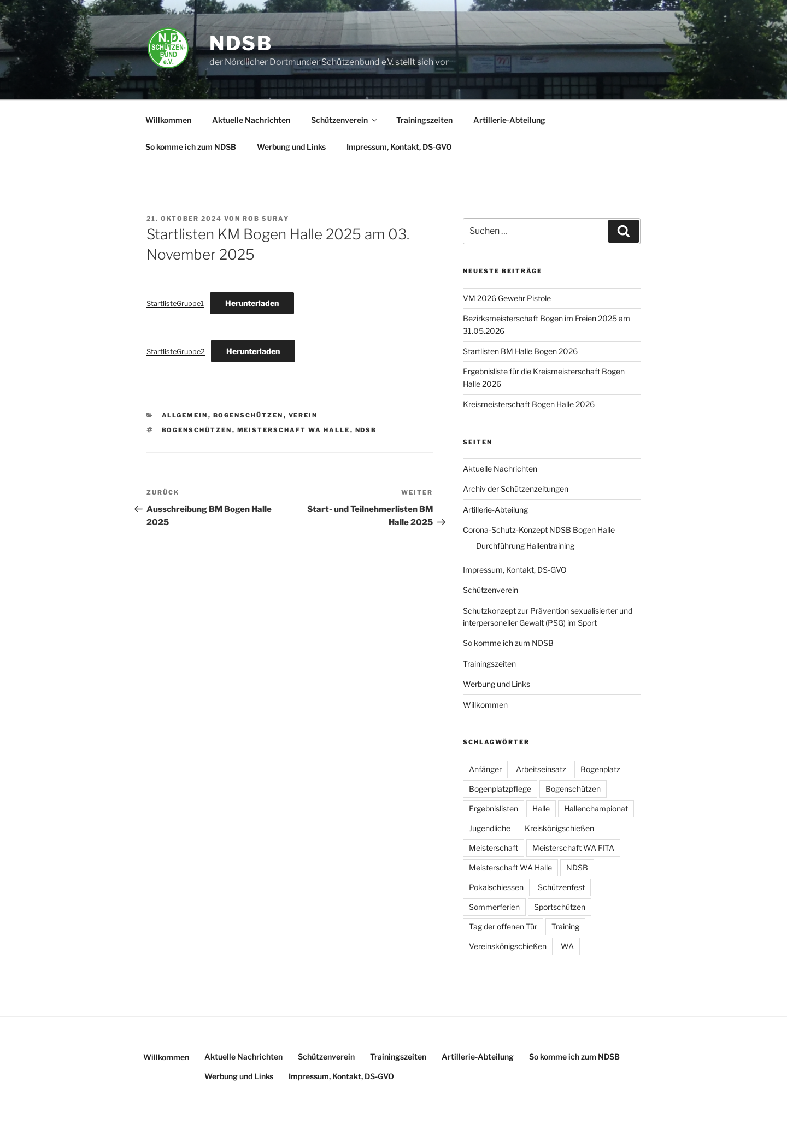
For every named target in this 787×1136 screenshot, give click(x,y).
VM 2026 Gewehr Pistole (507, 298)
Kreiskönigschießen (559, 828)
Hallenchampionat (596, 808)
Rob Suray (266, 218)
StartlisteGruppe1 (175, 303)
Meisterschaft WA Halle (293, 430)
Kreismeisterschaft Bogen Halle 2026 (529, 404)
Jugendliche (489, 828)
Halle (541, 808)
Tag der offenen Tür (503, 926)
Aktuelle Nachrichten (251, 120)
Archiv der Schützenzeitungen (515, 488)
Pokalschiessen (496, 887)
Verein (303, 415)
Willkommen (168, 120)
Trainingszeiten (424, 120)
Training (565, 926)
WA (567, 946)
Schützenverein (344, 120)
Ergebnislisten (493, 808)
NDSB (241, 43)
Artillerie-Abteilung (509, 120)
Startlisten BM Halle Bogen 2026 (520, 351)
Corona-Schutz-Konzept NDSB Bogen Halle (539, 529)
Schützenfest (561, 887)
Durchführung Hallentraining (525, 545)
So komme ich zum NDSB (190, 146)
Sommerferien (494, 906)
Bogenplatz (600, 769)
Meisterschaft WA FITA (573, 847)
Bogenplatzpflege (500, 788)
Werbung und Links (291, 146)
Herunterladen (252, 303)
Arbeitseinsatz (541, 769)
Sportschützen (559, 906)
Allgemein (185, 415)
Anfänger (485, 769)
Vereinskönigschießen (508, 946)
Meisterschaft (493, 847)
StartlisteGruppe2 (175, 352)
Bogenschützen (248, 415)
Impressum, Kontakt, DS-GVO (399, 146)
